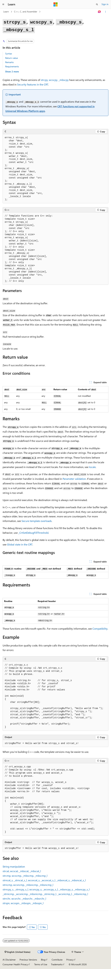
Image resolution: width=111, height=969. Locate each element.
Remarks (9, 62)
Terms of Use (40, 964)
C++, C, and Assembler (25, 11)
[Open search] (97, 4)
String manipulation (14, 866)
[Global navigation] (3, 4)
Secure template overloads (37, 521)
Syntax (8, 53)
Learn (6, 11)
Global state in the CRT (19, 544)
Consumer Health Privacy (15, 964)
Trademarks (56, 964)
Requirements (12, 66)
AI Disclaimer (9, 959)
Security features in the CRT (32, 84)
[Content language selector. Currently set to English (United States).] (17, 952)
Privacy (70, 959)
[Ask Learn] (99, 11)
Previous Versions (28, 959)
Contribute (57, 959)
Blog (43, 959)
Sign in (105, 4)
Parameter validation (74, 478)
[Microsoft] (55, 4)
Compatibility (100, 628)
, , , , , (44, 880)
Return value (11, 57)
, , (55, 80)
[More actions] (105, 11)
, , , (22, 871)
